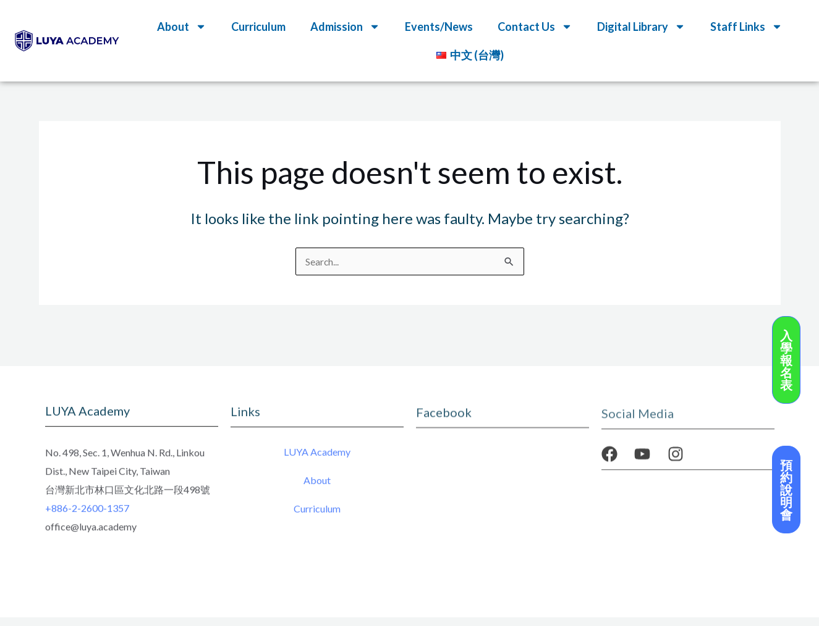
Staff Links (746, 26)
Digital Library (641, 26)
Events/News (439, 26)
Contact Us (535, 26)
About (181, 26)
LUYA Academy (317, 455)
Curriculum (258, 26)
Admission (345, 26)
